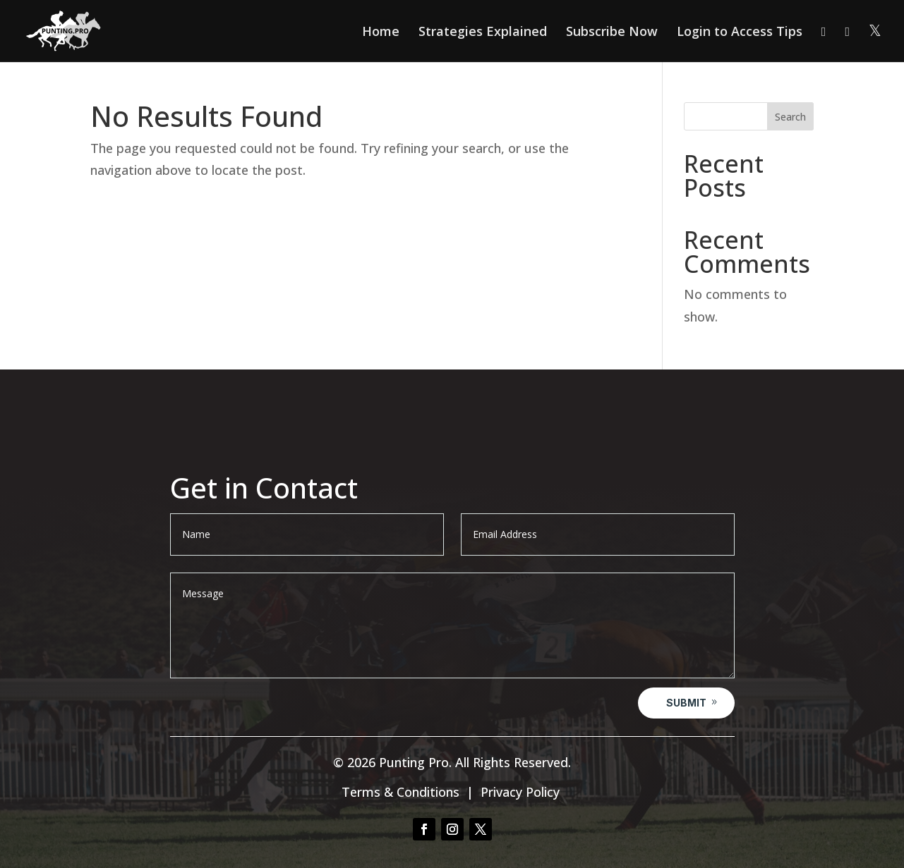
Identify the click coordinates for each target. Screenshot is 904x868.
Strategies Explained (482, 32)
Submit (686, 703)
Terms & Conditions (400, 791)
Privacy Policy (520, 791)
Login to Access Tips (739, 32)
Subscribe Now (612, 32)
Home (380, 32)
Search (790, 116)
